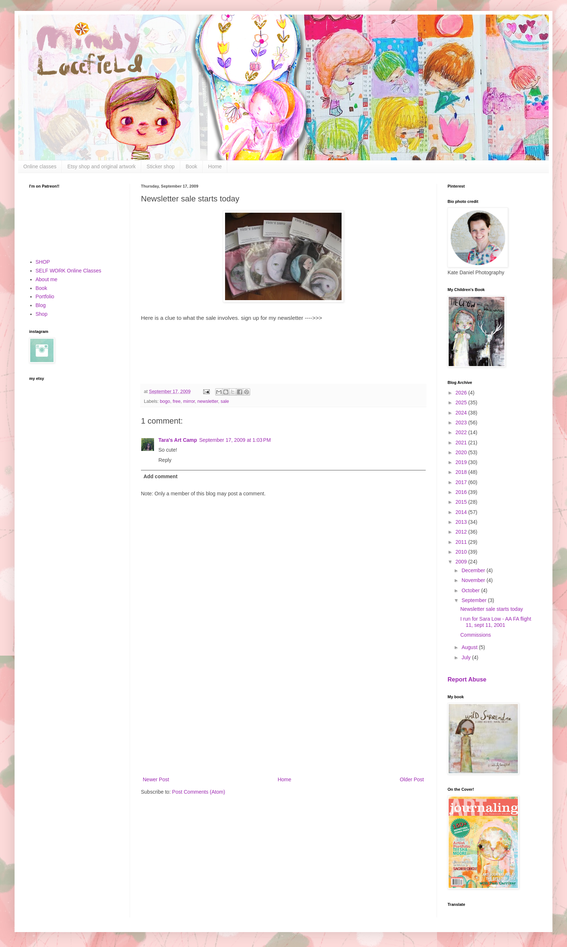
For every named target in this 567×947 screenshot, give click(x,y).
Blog (41, 305)
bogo (165, 401)
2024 (462, 413)
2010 (462, 552)
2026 (462, 393)
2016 (462, 492)
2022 (462, 432)
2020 (462, 452)
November (473, 580)
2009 (462, 562)
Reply (165, 460)
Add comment (160, 476)
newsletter (207, 401)
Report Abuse (467, 679)
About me (47, 279)
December (473, 570)
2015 (462, 502)
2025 (462, 402)
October (471, 590)
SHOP (43, 262)
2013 (462, 522)
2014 (462, 512)
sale (225, 401)
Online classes (39, 166)
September (474, 600)
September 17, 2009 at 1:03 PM (235, 440)
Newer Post (156, 779)
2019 (462, 462)
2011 (462, 542)
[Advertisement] (283, 715)
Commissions (475, 635)
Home (215, 166)
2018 (462, 472)
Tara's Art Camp (177, 440)
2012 (462, 532)
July (466, 657)
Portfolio (45, 296)
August (470, 647)
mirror (189, 401)
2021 (462, 442)
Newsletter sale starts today (491, 609)
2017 (462, 482)
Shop (42, 314)
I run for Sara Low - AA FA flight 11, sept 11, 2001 (495, 622)
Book (191, 166)
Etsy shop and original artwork (101, 166)
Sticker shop (161, 166)
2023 (462, 422)
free (177, 401)
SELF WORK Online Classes (69, 271)
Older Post (412, 779)
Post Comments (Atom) (198, 792)
